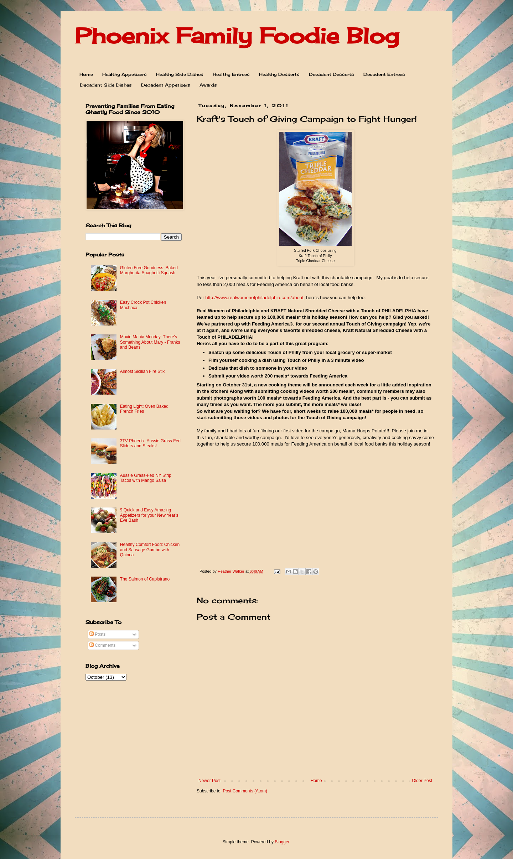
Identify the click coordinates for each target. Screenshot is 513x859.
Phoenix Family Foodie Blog (237, 35)
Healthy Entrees (231, 74)
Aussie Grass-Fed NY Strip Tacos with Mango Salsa (145, 478)
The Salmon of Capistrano (145, 579)
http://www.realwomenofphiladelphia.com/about (254, 297)
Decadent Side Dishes (106, 85)
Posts (97, 634)
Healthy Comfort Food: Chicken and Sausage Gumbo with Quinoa (150, 549)
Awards (208, 85)
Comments (102, 645)
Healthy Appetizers (124, 74)
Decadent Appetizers (165, 85)
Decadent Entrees (384, 74)
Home (86, 74)
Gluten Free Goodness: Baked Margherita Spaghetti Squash (149, 270)
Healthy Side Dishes (179, 74)
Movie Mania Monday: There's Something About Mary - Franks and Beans (150, 342)
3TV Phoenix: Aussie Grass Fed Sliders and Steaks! (150, 443)
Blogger (282, 841)
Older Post (422, 780)
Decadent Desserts (331, 74)
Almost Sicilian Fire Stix (142, 371)
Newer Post (209, 780)
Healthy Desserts (279, 74)
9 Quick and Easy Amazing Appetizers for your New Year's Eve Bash (149, 515)
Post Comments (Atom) (245, 790)
